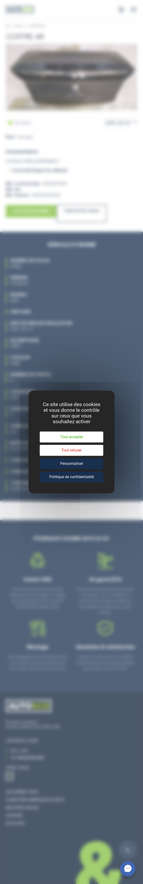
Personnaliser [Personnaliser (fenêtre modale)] (71, 463)
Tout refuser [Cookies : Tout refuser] (71, 450)
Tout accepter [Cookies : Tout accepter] (71, 437)
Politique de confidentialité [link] (71, 477)
